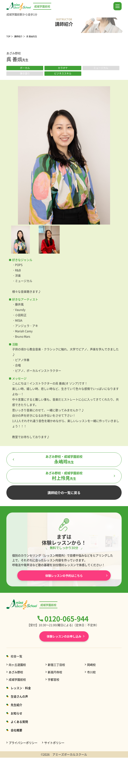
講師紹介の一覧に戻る (64, 492)
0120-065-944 (66, 618)
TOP (8, 36)
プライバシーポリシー (23, 743)
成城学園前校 (17, 679)
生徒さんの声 (19, 696)
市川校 (91, 672)
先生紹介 (16, 705)
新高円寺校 (55, 672)
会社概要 (16, 730)
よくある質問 (19, 722)
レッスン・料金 (21, 688)
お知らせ (16, 713)
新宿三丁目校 (56, 665)
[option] (64, 155)
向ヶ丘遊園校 (17, 665)
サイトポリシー (54, 743)
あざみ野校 (16, 672)
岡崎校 (91, 665)
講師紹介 (18, 36)
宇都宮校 (53, 679)
